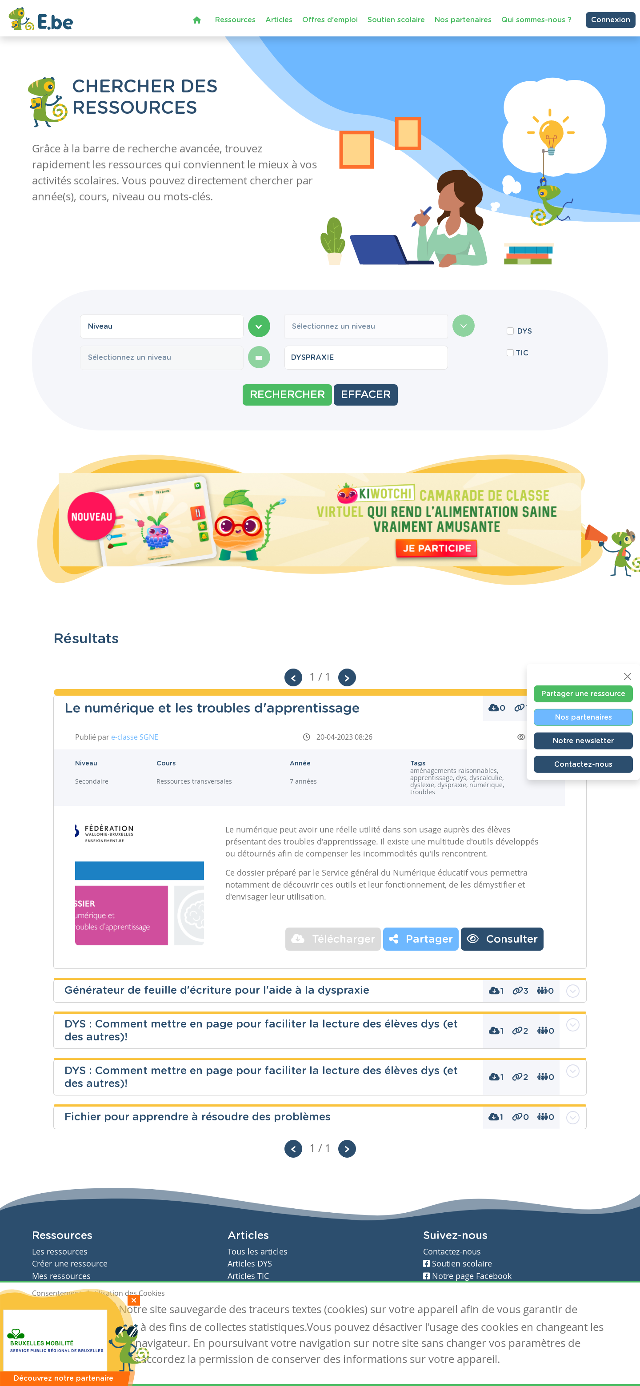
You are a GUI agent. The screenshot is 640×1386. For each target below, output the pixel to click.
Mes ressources (61, 1276)
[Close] (627, 676)
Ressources (235, 19)
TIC (522, 353)
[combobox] (162, 327)
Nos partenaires (463, 19)
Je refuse (95, 1310)
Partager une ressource (583, 693)
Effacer (366, 395)
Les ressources (60, 1252)
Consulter (502, 939)
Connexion (610, 19)
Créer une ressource (70, 1264)
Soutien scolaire (396, 19)
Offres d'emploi (330, 19)
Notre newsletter (583, 741)
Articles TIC (248, 1276)
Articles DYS (250, 1264)
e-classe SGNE (134, 737)
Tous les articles (258, 1252)
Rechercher (287, 395)
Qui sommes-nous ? (536, 19)
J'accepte (52, 1310)
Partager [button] (421, 939)
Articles (278, 19)
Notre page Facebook (467, 1276)
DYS (524, 331)
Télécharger (333, 939)
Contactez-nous (583, 764)
